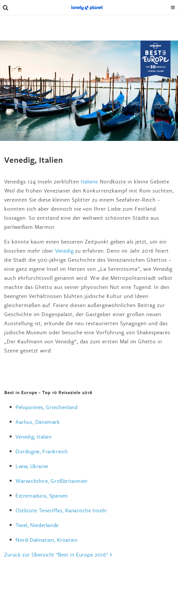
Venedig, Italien (34, 436)
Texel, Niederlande (37, 525)
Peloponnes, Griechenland (46, 407)
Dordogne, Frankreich (42, 451)
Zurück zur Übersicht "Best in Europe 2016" (56, 554)
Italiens (89, 181)
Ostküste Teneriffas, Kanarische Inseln (61, 510)
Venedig (64, 250)
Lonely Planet (86, 7)
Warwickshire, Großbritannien (52, 480)
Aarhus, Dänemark (38, 422)
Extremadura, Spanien (42, 495)
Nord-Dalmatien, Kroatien (46, 539)
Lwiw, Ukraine (32, 466)
